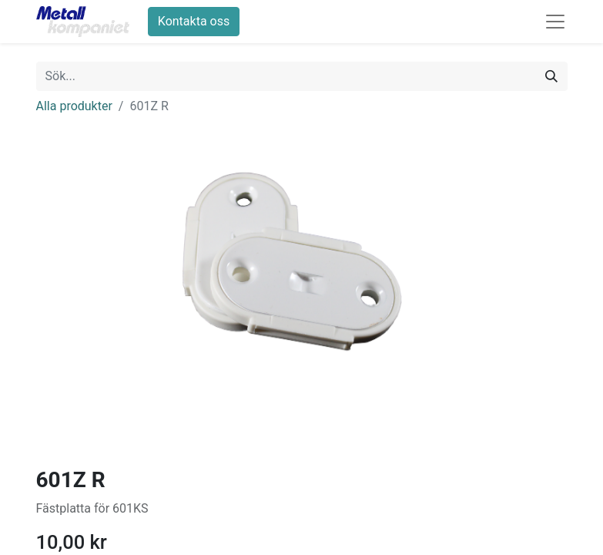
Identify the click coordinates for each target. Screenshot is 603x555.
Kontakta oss (193, 21)
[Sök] (551, 76)
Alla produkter (74, 106)
